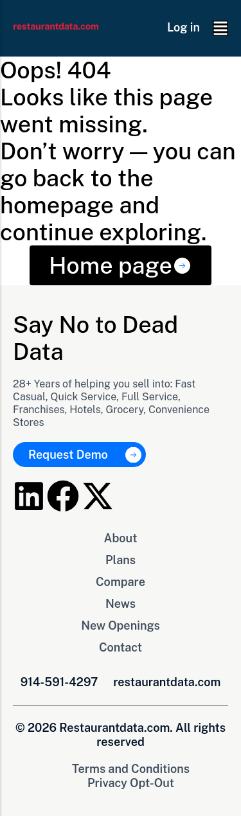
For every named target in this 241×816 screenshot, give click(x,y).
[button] (220, 28)
